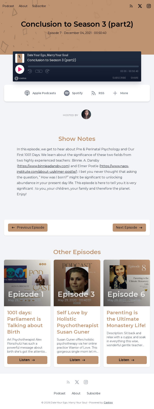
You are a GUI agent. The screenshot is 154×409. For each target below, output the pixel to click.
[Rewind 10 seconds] (30, 71)
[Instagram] (148, 6)
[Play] (19, 69)
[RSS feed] (131, 6)
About (23, 6)
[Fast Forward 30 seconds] (47, 71)
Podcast (8, 6)
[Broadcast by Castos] (20, 78)
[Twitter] (140, 6)
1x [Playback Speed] (38, 71)
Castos (108, 402)
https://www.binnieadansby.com (43, 166)
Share (134, 77)
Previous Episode (27, 228)
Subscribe (39, 6)
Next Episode (129, 228)
